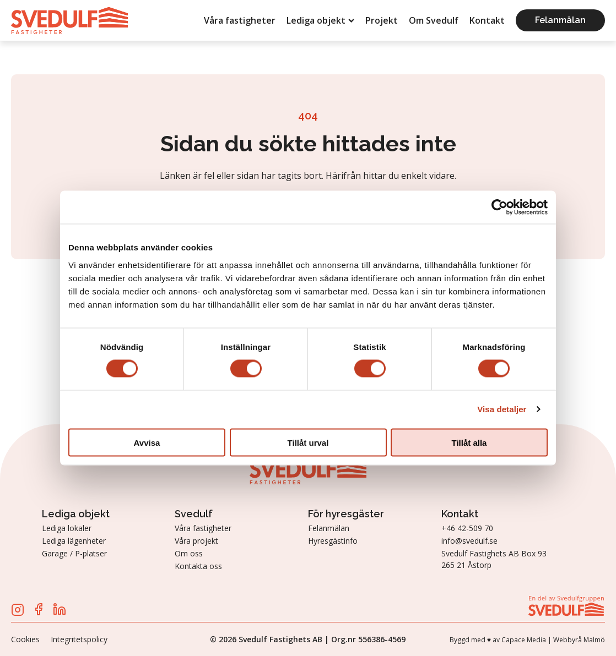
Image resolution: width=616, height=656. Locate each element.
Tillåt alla (469, 442)
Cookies (25, 639)
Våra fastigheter (239, 20)
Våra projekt (196, 540)
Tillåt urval (308, 442)
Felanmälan (560, 20)
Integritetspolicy (79, 639)
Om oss (189, 553)
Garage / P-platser (74, 553)
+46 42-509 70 (467, 528)
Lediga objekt (320, 20)
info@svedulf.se (469, 540)
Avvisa (147, 442)
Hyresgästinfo (333, 540)
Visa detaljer (501, 409)
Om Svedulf (433, 20)
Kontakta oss (198, 566)
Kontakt (487, 20)
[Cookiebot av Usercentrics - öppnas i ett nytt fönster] (499, 207)
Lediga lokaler (66, 528)
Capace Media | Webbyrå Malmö (553, 639)
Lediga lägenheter (74, 540)
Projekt (381, 20)
